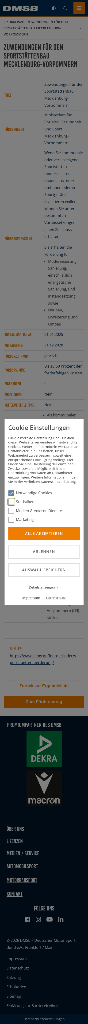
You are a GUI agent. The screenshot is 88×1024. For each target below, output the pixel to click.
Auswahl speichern (44, 569)
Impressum (31, 598)
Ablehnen (44, 551)
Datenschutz (56, 598)
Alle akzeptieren (44, 533)
